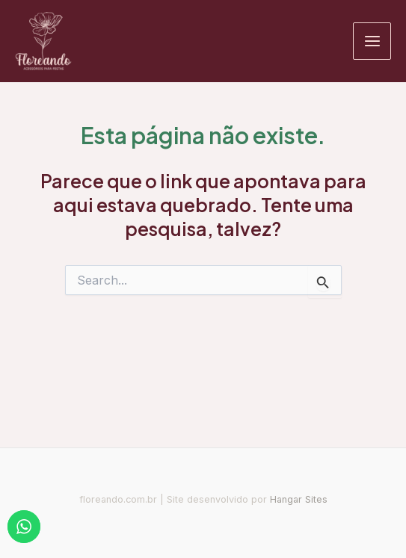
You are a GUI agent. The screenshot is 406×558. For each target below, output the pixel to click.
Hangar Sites (298, 499)
